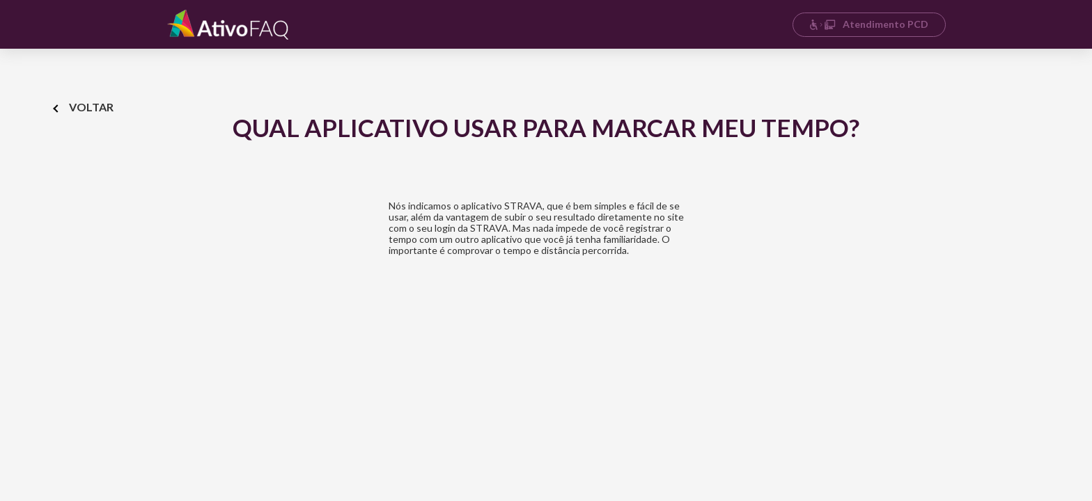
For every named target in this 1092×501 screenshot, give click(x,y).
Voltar (84, 106)
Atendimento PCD (869, 24)
